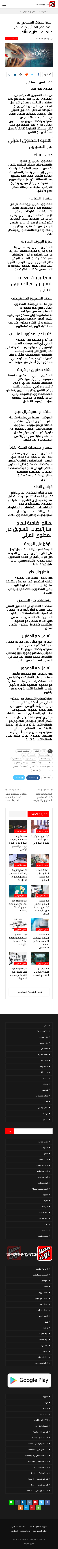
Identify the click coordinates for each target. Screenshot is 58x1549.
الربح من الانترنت (42, 1269)
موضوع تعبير (43, 1236)
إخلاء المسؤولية (40, 1531)
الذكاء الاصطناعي (41, 1420)
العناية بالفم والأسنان (40, 1189)
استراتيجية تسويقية (45, 754)
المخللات (44, 1060)
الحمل (45, 1153)
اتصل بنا (14, 1531)
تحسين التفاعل (20, 762)
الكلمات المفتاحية (45, 762)
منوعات (45, 1230)
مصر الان (35, 770)
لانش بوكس (43, 1107)
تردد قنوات (44, 1345)
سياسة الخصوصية (18, 1527)
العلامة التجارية (17, 758)
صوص (45, 1078)
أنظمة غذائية (43, 1142)
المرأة (46, 1200)
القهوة (45, 1195)
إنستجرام (36, 751)
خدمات (45, 1286)
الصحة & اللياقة (42, 1165)
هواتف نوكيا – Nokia (39, 1473)
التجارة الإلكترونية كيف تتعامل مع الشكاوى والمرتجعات (42, 797)
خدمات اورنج (43, 1292)
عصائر (46, 1101)
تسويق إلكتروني (11, 38)
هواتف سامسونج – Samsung (36, 1455)
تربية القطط (43, 1218)
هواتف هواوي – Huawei (38, 1479)
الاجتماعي (32, 754)
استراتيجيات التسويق (23, 751)
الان (24, 754)
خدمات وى (43, 1304)
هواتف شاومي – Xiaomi (38, 1461)
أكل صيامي (43, 1043)
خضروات (45, 1351)
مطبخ (46, 1025)
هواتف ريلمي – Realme (38, 1449)
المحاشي (44, 1048)
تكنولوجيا (44, 1280)
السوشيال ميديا (31, 758)
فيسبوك (24, 766)
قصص (45, 1119)
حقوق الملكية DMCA (38, 1527)
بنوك (46, 1322)
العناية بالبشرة (43, 1177)
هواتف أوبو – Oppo (40, 1438)
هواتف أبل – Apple (40, 1432)
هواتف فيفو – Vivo (40, 1467)
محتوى (15, 766)
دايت (46, 1224)
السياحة (45, 1206)
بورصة (45, 1328)
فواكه (45, 1113)
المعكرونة (44, 1066)
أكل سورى (43, 1037)
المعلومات (32, 762)
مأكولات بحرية (42, 1031)
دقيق (32, 766)
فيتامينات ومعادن (41, 1363)
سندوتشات (44, 1072)
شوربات (45, 1090)
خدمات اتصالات (42, 1310)
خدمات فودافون (41, 1298)
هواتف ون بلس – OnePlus (37, 1490)
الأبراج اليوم (43, 1316)
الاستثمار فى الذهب (40, 1275)
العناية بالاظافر (42, 1171)
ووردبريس (44, 1414)
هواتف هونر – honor (39, 1485)
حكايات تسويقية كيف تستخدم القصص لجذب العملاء (16, 797)
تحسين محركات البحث (44, 766)
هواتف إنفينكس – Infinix (38, 1443)
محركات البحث (46, 770)
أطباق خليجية (43, 1054)
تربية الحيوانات (43, 1212)
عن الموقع (25, 1531)
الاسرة (45, 1147)
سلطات (45, 1084)
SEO (44, 751)
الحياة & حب (43, 1159)
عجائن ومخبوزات (41, 1096)
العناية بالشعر (43, 1183)
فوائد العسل (43, 1357)
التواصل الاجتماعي (45, 758)
